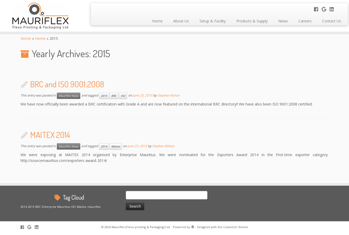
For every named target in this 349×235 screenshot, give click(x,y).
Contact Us (331, 20)
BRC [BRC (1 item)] (38, 207)
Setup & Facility (213, 20)
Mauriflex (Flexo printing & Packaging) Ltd (141, 227)
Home (157, 20)
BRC (114, 96)
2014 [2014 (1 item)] (24, 207)
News (283, 20)
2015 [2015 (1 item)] (31, 207)
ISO (123, 96)
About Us (181, 20)
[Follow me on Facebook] (318, 9)
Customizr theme (235, 227)
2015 (104, 96)
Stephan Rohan (168, 95)
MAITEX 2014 (50, 134)
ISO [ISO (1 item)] (73, 207)
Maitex (115, 146)
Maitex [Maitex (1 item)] (81, 207)
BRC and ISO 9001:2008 (67, 84)
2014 (104, 146)
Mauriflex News (68, 96)
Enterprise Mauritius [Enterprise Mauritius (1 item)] (56, 207)
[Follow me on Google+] (326, 9)
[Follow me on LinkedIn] (333, 9)
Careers (305, 20)
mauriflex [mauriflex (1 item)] (94, 207)
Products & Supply (252, 20)
